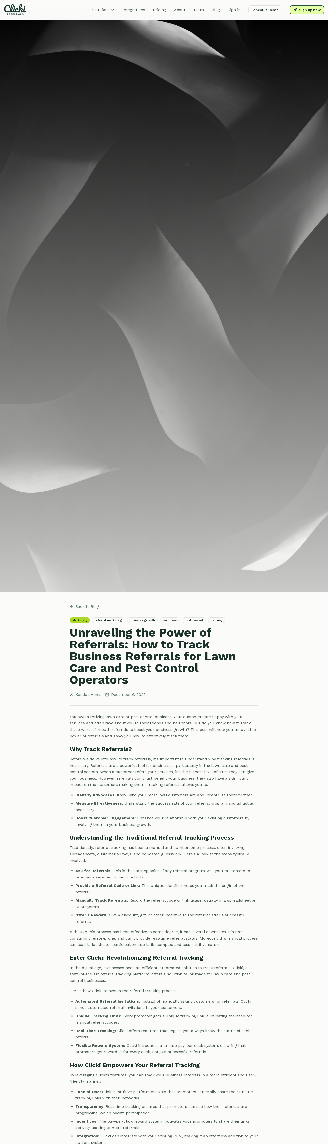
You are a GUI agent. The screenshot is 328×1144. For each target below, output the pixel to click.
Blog (216, 9)
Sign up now (307, 10)
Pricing (159, 9)
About (179, 9)
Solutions (103, 9)
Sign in (234, 9)
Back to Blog (84, 606)
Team (198, 9)
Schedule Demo (265, 10)
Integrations (133, 9)
